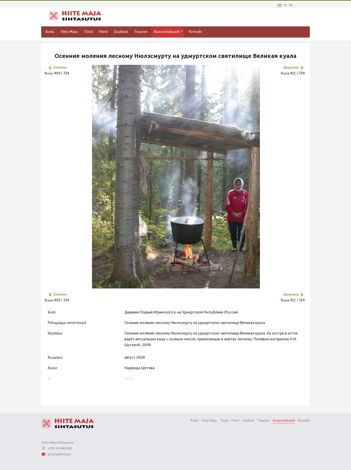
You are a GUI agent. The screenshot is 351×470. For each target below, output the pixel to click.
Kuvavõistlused (168, 30)
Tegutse (141, 30)
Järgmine (291, 66)
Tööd (88, 30)
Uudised (121, 30)
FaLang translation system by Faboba (60, 398)
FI (285, 5)
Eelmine (60, 66)
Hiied (103, 30)
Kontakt (195, 30)
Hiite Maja (69, 30)
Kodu (49, 30)
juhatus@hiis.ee (59, 452)
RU (291, 5)
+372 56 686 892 (60, 447)
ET (280, 5)
